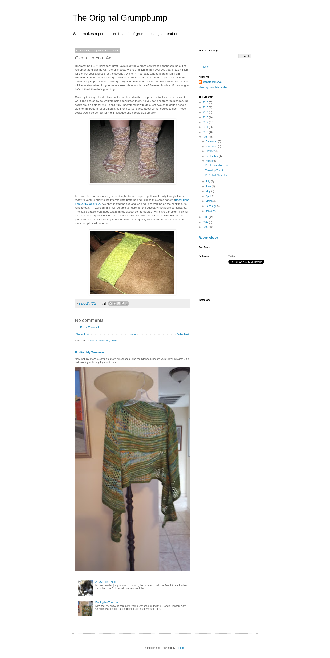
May (208, 191)
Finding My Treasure (89, 352)
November (212, 146)
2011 (206, 127)
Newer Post (82, 334)
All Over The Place (105, 581)
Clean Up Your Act (215, 170)
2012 (206, 122)
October (210, 151)
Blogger (180, 647)
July (208, 181)
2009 (206, 137)
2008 (206, 217)
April (208, 196)
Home (133, 334)
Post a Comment (89, 327)
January (210, 210)
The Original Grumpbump (119, 17)
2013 (206, 117)
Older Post (183, 334)
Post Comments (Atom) (103, 340)
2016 (206, 102)
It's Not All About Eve (216, 175)
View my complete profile (213, 87)
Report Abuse (208, 237)
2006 (206, 227)
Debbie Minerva (212, 82)
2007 (206, 222)
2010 (206, 132)
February (211, 206)
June (209, 186)
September (212, 156)
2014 (206, 112)
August (210, 161)
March (209, 201)
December (212, 141)
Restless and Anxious (217, 165)
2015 (206, 107)
